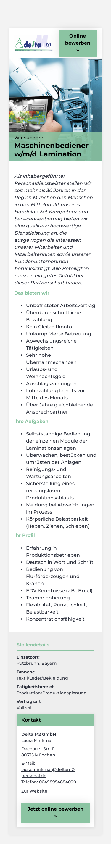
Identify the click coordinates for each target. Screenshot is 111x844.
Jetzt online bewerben (55, 809)
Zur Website (34, 791)
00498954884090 (57, 782)
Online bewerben (77, 39)
